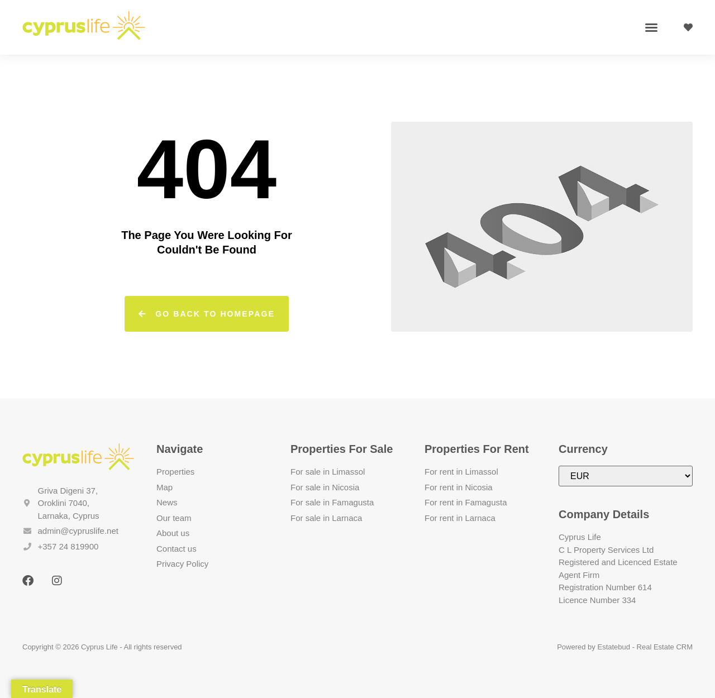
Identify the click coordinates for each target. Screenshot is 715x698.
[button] (651, 27)
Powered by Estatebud (593, 647)
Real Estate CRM (665, 647)
